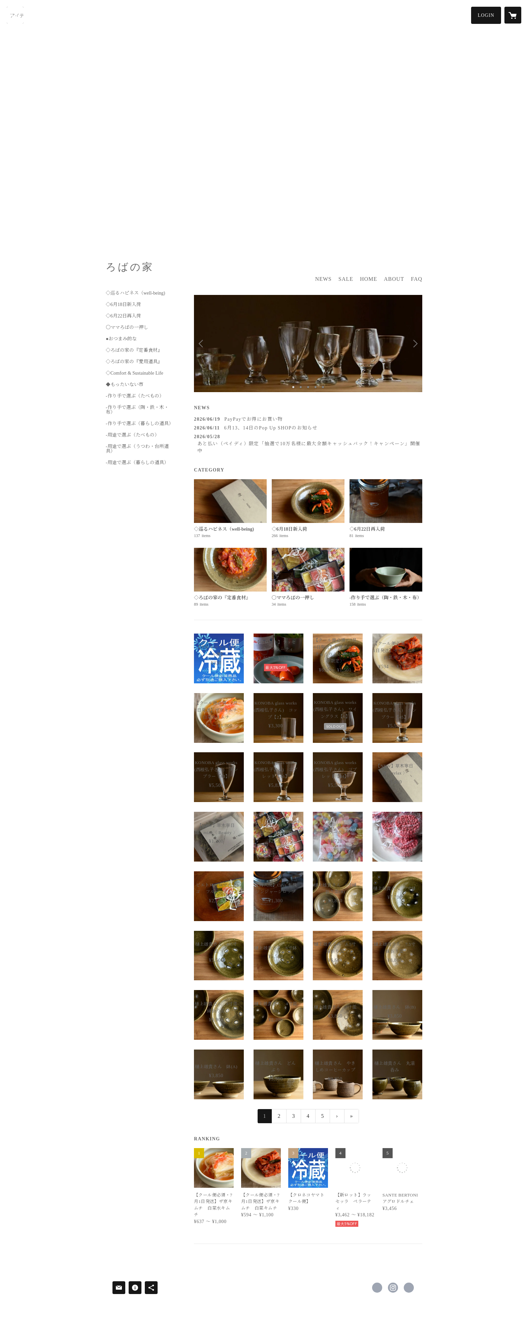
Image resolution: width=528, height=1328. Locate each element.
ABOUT (394, 279)
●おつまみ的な (121, 339)
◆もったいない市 (124, 384)
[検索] (15, 15)
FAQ (416, 279)
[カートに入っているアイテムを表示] (512, 15)
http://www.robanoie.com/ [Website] (409, 1288)
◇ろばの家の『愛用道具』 (134, 361)
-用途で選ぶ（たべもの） (132, 435)
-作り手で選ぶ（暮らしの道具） (139, 423)
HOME (368, 279)
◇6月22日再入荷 (123, 316)
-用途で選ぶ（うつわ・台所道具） (137, 449)
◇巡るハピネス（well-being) (135, 293)
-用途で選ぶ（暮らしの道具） (137, 462)
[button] (486, 15)
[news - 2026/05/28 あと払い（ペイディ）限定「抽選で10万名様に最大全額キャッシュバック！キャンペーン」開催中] (308, 443)
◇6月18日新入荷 (123, 304)
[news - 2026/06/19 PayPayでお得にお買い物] (308, 419)
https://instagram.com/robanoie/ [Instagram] (393, 1288)
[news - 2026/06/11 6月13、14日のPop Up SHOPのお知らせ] (308, 427)
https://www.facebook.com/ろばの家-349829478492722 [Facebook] (377, 1288)
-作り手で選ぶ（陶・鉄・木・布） (137, 410)
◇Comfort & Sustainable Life (134, 373)
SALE (345, 279)
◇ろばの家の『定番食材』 (134, 350)
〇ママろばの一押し (127, 327)
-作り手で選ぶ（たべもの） (135, 396)
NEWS (323, 279)
